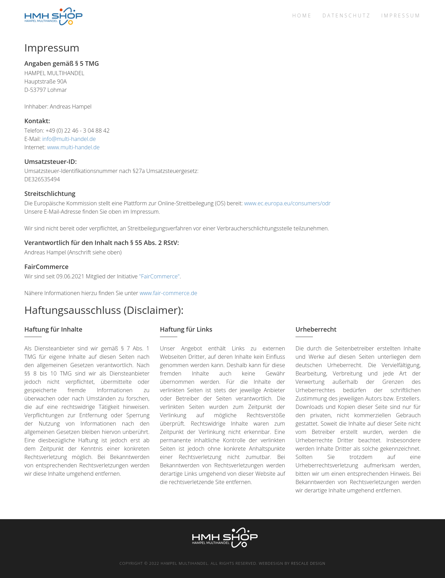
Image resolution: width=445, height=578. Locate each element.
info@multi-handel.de (69, 139)
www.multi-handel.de (73, 147)
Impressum (401, 15)
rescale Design (308, 563)
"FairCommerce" (159, 276)
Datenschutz (346, 15)
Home (302, 15)
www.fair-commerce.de (168, 293)
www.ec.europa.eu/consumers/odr (287, 203)
